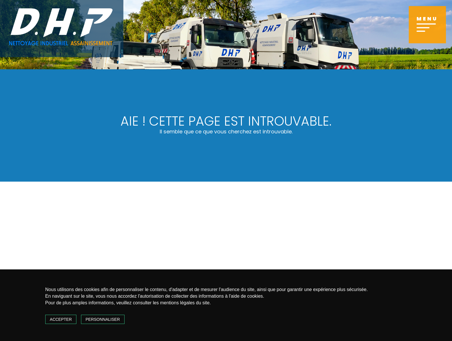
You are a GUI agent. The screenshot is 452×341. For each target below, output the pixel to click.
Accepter (61, 319)
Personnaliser (103, 319)
